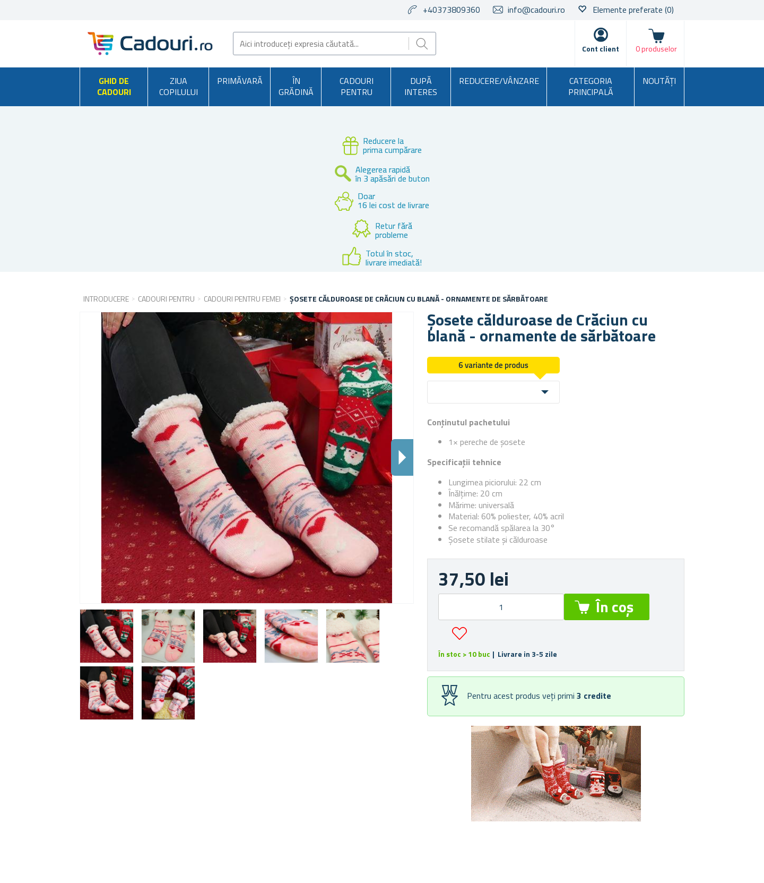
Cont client (600, 48)
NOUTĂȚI (659, 80)
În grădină (296, 86)
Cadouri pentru (357, 86)
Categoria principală (590, 86)
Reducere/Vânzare (499, 80)
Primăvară (240, 80)
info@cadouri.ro (536, 9)
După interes (420, 86)
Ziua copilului (178, 86)
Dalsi (402, 457)
